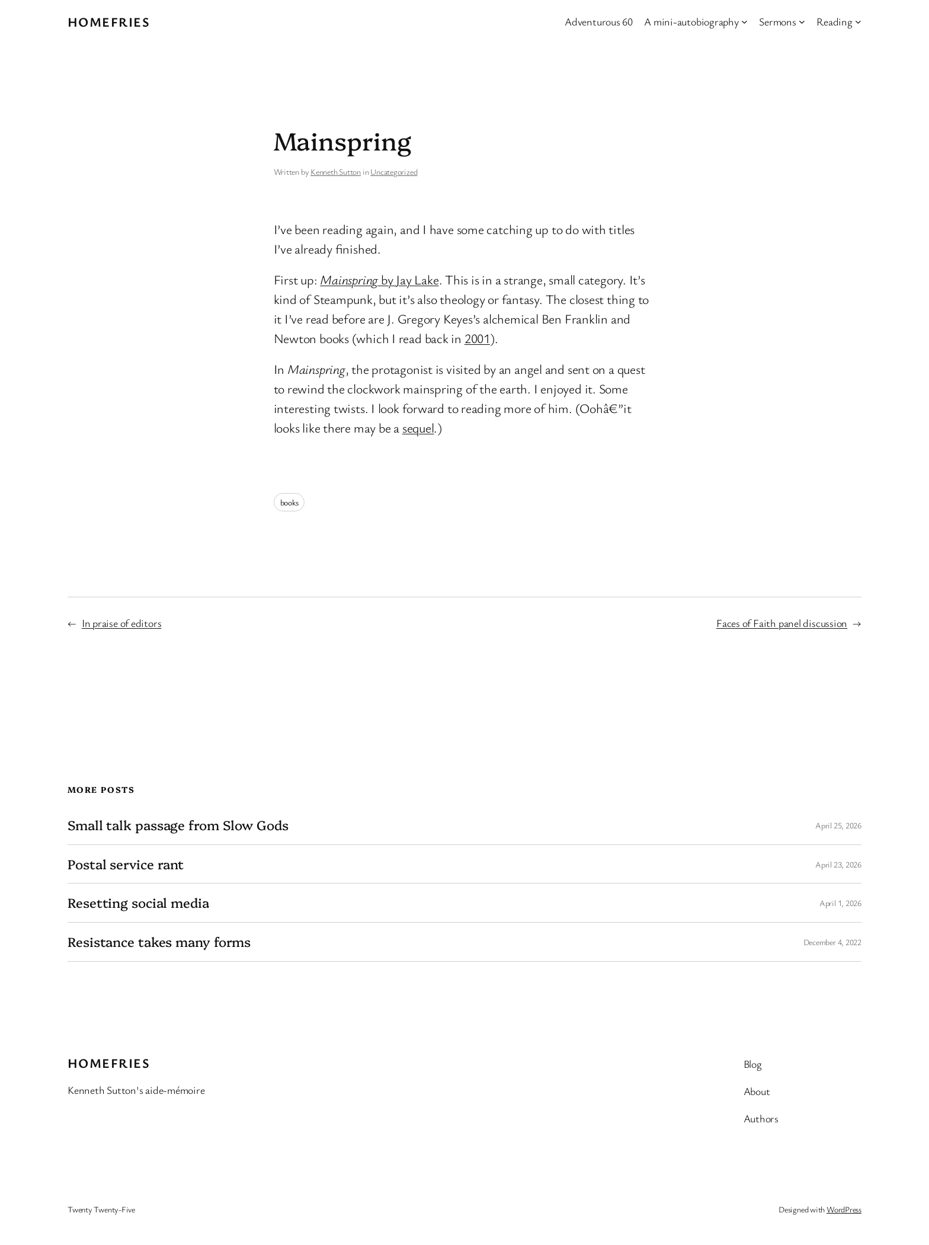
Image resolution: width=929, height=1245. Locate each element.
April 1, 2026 (840, 902)
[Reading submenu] (858, 21)
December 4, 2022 (832, 942)
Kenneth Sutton (335, 171)
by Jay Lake (379, 279)
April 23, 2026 (838, 864)
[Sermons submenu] (802, 21)
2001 (477, 338)
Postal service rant (126, 864)
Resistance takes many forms (159, 941)
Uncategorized (393, 171)
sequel (418, 427)
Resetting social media (138, 902)
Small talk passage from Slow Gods (178, 825)
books (289, 502)
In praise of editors (122, 623)
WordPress (844, 1209)
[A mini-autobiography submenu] (744, 21)
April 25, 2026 (838, 825)
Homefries (109, 21)
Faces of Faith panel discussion (781, 623)
